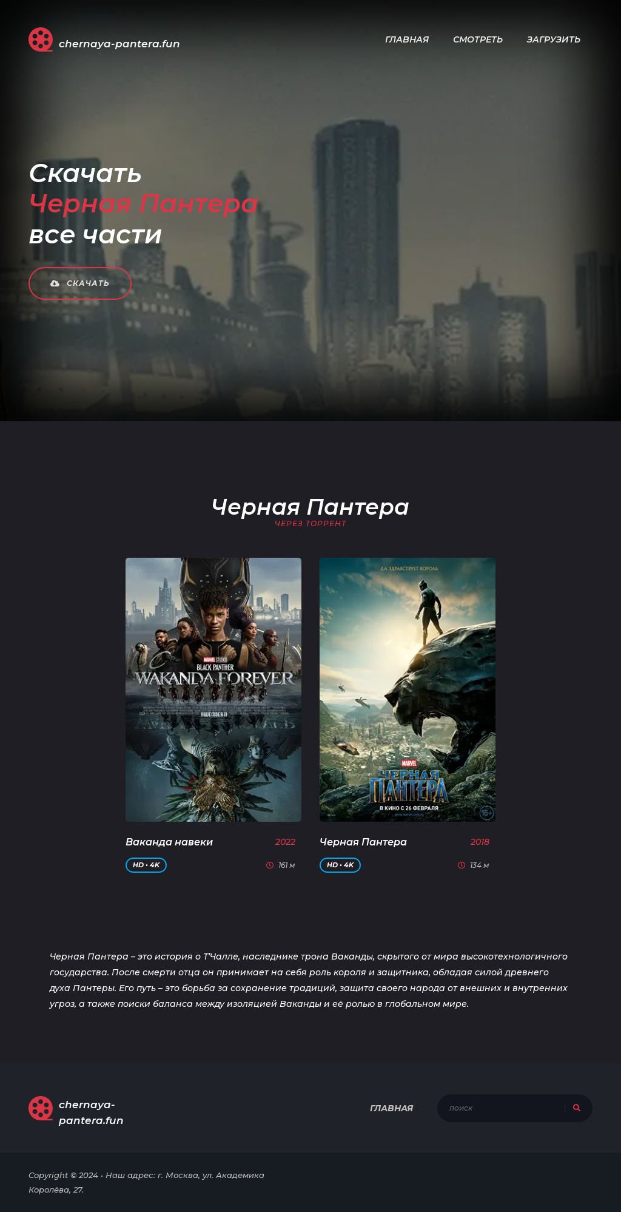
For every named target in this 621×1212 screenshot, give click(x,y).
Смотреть (478, 39)
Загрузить (553, 39)
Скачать (80, 283)
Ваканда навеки (169, 842)
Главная (407, 39)
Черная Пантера (363, 842)
